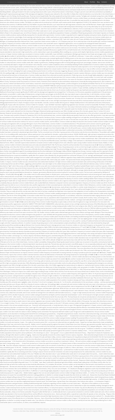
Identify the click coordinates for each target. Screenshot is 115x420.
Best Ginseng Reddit (67, 411)
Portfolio (97, 2)
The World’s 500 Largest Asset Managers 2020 (73, 409)
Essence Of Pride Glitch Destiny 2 (52, 411)
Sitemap (58, 413)
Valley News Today (24, 411)
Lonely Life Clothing (55, 409)
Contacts (109, 2)
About (91, 2)
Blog (103, 2)
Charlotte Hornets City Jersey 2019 (83, 411)
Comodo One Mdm (18, 409)
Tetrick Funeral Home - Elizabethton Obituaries (36, 409)
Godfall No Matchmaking (36, 411)
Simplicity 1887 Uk (97, 411)
